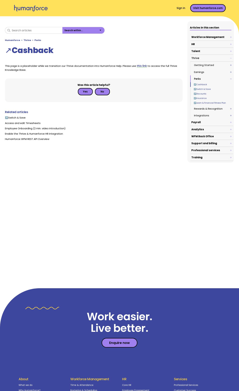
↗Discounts (200, 93)
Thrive (27, 40)
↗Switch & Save (202, 89)
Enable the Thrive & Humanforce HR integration (34, 133)
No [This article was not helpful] (102, 91)
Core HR (126, 385)
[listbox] (83, 30)
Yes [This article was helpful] (85, 91)
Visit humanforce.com (208, 8)
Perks (38, 40)
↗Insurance (200, 98)
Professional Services (186, 385)
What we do (26, 385)
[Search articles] (33, 30)
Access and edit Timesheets (22, 123)
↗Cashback (200, 84)
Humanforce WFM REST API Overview (27, 139)
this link (142, 66)
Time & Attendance (81, 385)
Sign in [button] (181, 8)
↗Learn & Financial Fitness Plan (210, 102)
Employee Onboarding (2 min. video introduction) (35, 128)
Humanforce (12, 40)
